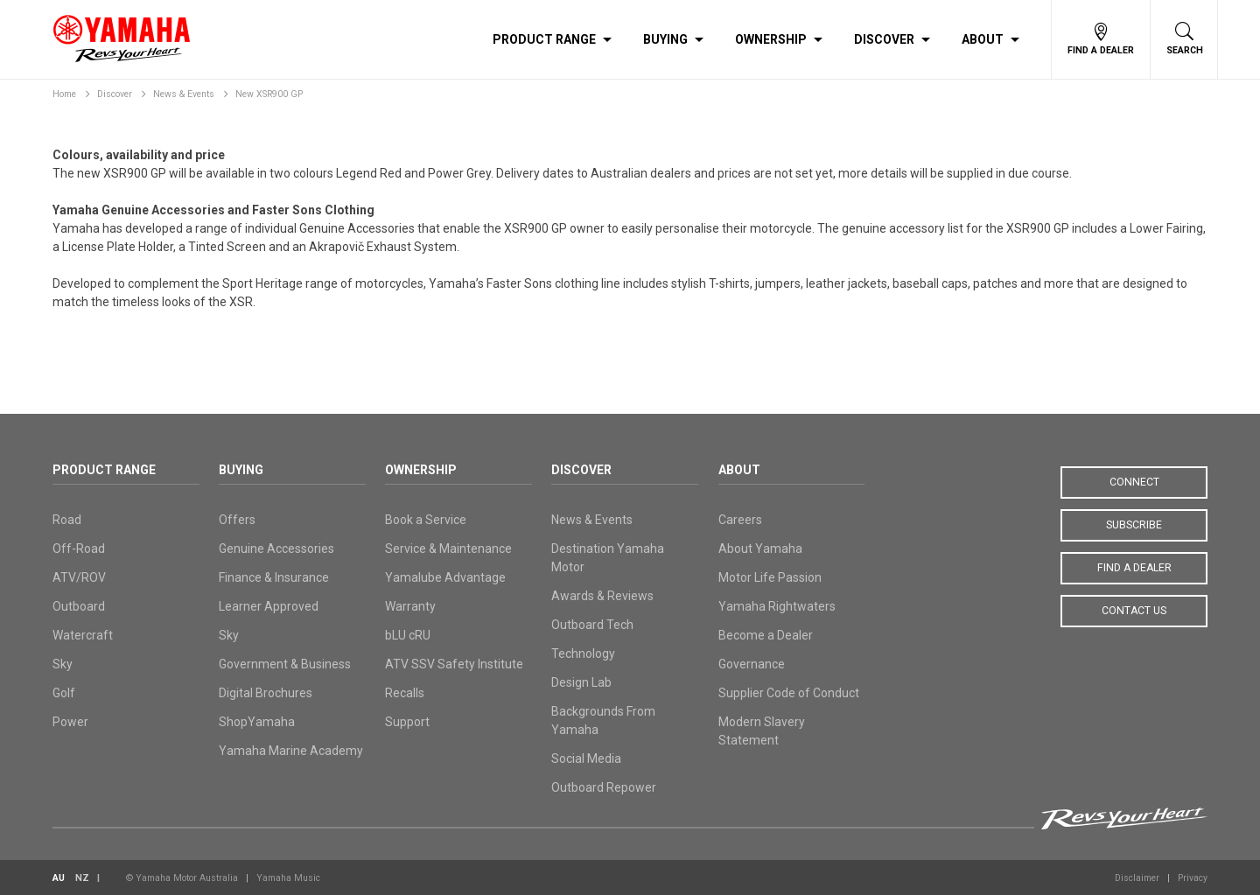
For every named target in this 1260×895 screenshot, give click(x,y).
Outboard (78, 606)
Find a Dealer (1134, 568)
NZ (82, 878)
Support (407, 722)
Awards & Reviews (602, 596)
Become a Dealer (765, 635)
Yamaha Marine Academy (291, 751)
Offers (237, 520)
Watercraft (82, 635)
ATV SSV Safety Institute (454, 664)
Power (70, 722)
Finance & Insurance (274, 577)
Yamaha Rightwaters (777, 606)
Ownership (771, 39)
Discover (884, 39)
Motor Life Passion (770, 577)
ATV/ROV (79, 577)
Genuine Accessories (276, 549)
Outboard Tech (592, 625)
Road (66, 520)
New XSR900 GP (269, 94)
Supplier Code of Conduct (788, 693)
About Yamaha (760, 549)
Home (64, 94)
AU (58, 878)
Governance (751, 664)
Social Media (586, 759)
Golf (63, 693)
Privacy (1193, 878)
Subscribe (1134, 525)
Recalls (404, 693)
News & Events (183, 94)
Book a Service (425, 520)
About (983, 39)
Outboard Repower (603, 787)
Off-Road (78, 549)
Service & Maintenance (448, 549)
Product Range (544, 39)
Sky (62, 664)
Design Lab (581, 682)
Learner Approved (268, 606)
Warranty (410, 606)
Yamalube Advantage (445, 577)
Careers (740, 520)
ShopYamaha (257, 722)
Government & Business (285, 664)
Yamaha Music (288, 878)
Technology (583, 654)
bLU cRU (407, 635)
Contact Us (1134, 611)
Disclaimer (1137, 878)
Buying (665, 39)
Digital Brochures (265, 693)
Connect (1134, 482)
